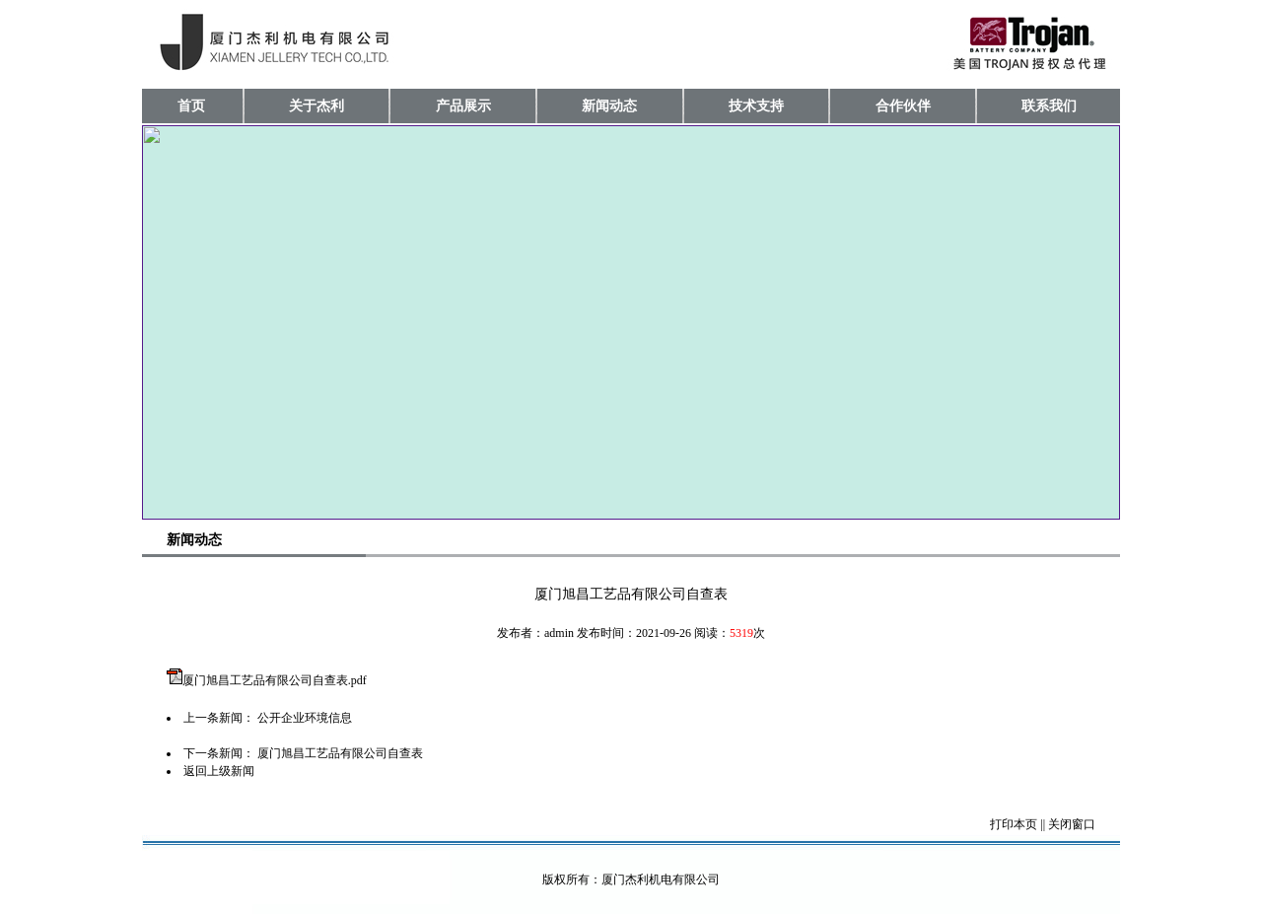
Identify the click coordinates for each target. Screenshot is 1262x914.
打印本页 (1013, 824)
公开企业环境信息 (304, 718)
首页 (191, 106)
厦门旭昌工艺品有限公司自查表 (340, 753)
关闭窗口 (1071, 824)
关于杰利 (316, 106)
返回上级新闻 (218, 771)
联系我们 (1049, 106)
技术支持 (756, 106)
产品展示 (463, 106)
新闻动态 (609, 106)
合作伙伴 (903, 106)
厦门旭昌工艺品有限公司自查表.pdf (274, 680)
